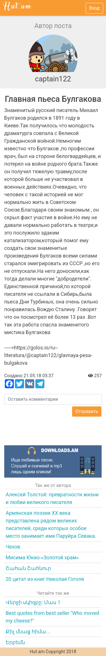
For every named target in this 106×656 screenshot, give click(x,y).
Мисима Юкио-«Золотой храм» (42, 557)
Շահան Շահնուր (28, 568)
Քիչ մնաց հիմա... (28, 631)
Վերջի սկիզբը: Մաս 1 (33, 602)
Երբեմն (15, 642)
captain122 (53, 79)
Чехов (13, 547)
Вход (94, 8)
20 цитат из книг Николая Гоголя (45, 579)
